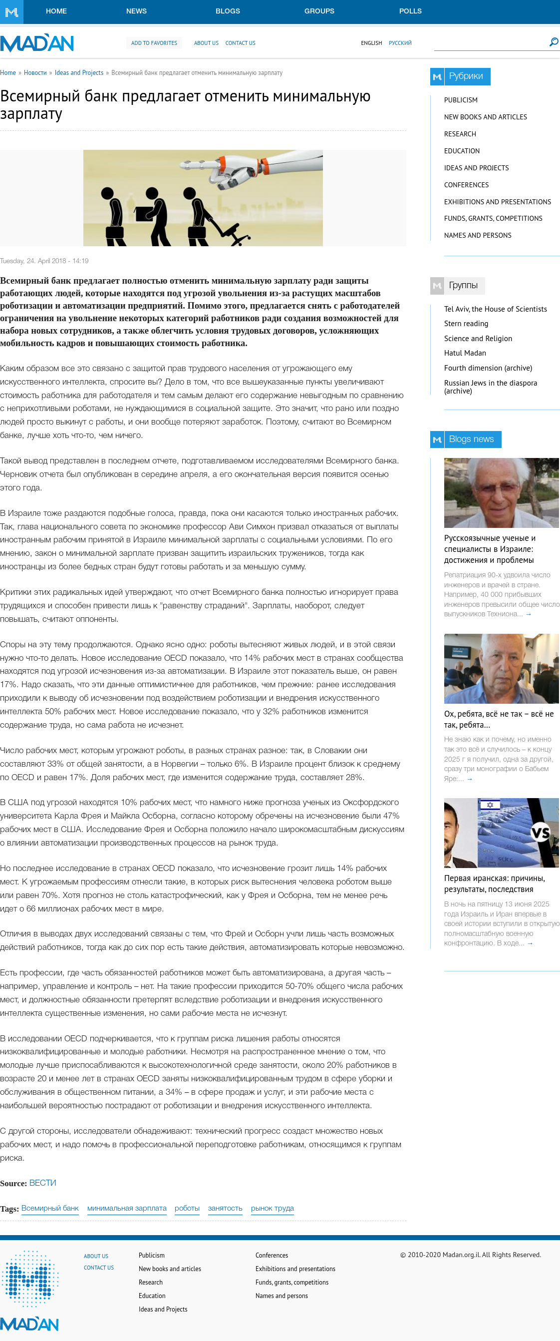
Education (462, 150)
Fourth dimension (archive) (488, 368)
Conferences (466, 184)
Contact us (241, 42)
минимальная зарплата (127, 1208)
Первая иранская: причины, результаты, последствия (494, 883)
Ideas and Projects (79, 72)
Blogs (228, 11)
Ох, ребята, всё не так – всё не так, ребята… (499, 719)
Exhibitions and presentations (497, 201)
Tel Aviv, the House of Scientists (495, 309)
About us (206, 42)
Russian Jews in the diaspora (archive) (491, 387)
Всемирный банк (50, 1208)
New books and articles (485, 116)
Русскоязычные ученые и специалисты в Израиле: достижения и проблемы (490, 548)
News (136, 11)
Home (56, 11)
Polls (410, 11)
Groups (319, 11)
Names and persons (478, 235)
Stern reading (466, 323)
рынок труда (272, 1208)
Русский (400, 42)
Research (460, 133)
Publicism (461, 99)
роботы (187, 1208)
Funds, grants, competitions (493, 218)
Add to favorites (154, 42)
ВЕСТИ (42, 1183)
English (371, 42)
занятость (225, 1208)
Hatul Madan (465, 353)
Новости (35, 72)
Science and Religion (478, 338)
